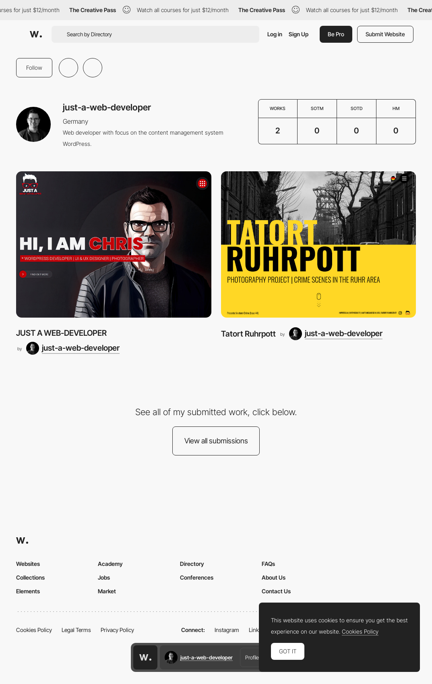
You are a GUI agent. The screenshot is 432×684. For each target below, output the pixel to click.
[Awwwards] (36, 34)
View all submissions (216, 441)
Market (107, 591)
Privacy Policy (117, 629)
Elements (28, 591)
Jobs (104, 577)
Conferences (196, 577)
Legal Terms (76, 629)
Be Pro (336, 34)
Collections (30, 577)
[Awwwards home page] (145, 657)
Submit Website (385, 34)
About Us (273, 577)
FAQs (268, 563)
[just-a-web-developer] (73, 348)
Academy (110, 563)
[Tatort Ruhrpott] (318, 244)
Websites (28, 563)
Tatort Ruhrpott (248, 334)
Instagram (227, 629)
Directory (192, 563)
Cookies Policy (34, 629)
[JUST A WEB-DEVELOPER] (113, 244)
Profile (252, 657)
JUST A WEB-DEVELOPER (61, 333)
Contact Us (276, 591)
